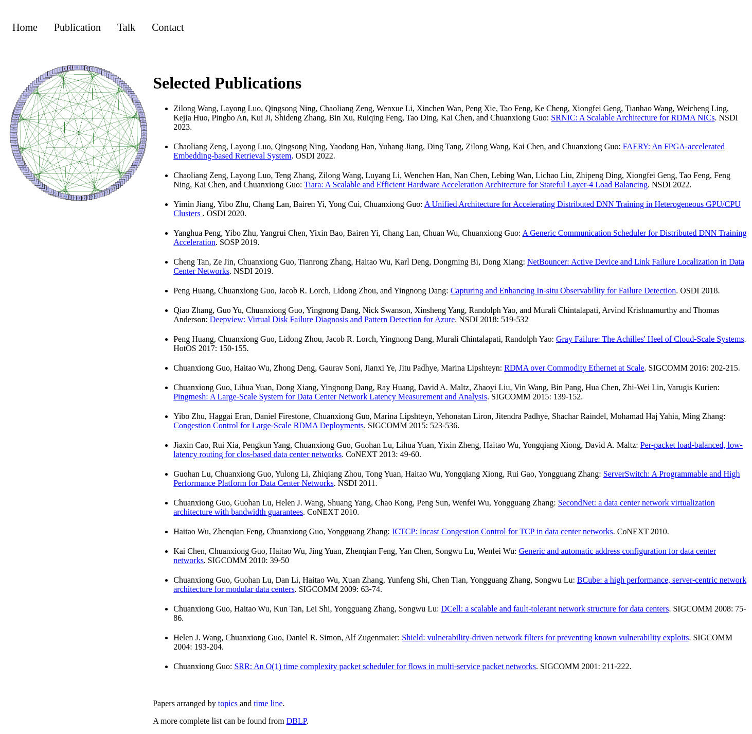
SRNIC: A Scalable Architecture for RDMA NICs (632, 117)
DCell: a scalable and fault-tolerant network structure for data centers (555, 608)
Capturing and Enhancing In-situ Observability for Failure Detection (563, 290)
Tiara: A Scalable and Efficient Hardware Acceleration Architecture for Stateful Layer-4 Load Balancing (476, 184)
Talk (126, 27)
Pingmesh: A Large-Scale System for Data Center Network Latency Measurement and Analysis (330, 396)
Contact (168, 27)
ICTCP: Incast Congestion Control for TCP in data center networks (502, 531)
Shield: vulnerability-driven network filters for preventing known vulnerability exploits (545, 637)
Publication (77, 27)
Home (25, 27)
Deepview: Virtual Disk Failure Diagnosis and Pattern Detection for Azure (332, 319)
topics (228, 703)
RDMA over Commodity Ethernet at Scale (574, 367)
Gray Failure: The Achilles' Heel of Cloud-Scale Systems (650, 339)
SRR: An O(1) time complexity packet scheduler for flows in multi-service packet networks (385, 666)
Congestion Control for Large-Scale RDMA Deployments (268, 425)
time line (268, 703)
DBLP (297, 720)
